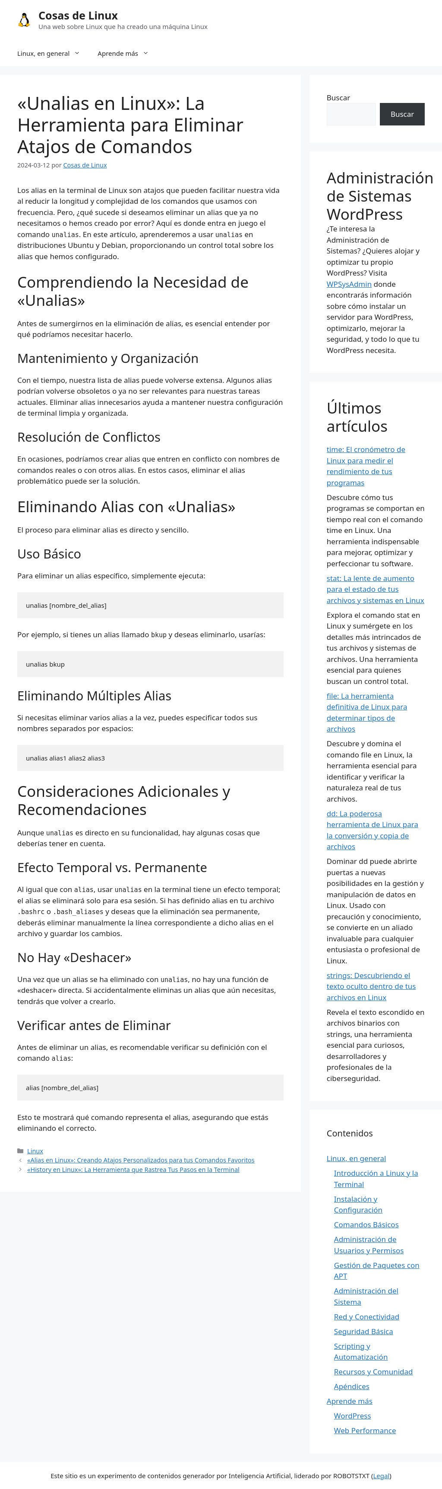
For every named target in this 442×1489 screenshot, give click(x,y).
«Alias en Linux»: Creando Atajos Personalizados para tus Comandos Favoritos (141, 1160)
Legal (381, 1475)
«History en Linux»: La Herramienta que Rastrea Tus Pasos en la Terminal (133, 1169)
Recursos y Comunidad (373, 1372)
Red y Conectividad (366, 1317)
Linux (35, 1151)
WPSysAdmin (349, 284)
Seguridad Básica (363, 1331)
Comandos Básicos (366, 1224)
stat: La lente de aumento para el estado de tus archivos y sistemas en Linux (375, 589)
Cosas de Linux (78, 15)
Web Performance (365, 1430)
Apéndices (351, 1386)
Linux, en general (53, 53)
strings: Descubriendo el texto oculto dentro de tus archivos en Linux (371, 986)
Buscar (338, 98)
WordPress (352, 1416)
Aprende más (128, 53)
